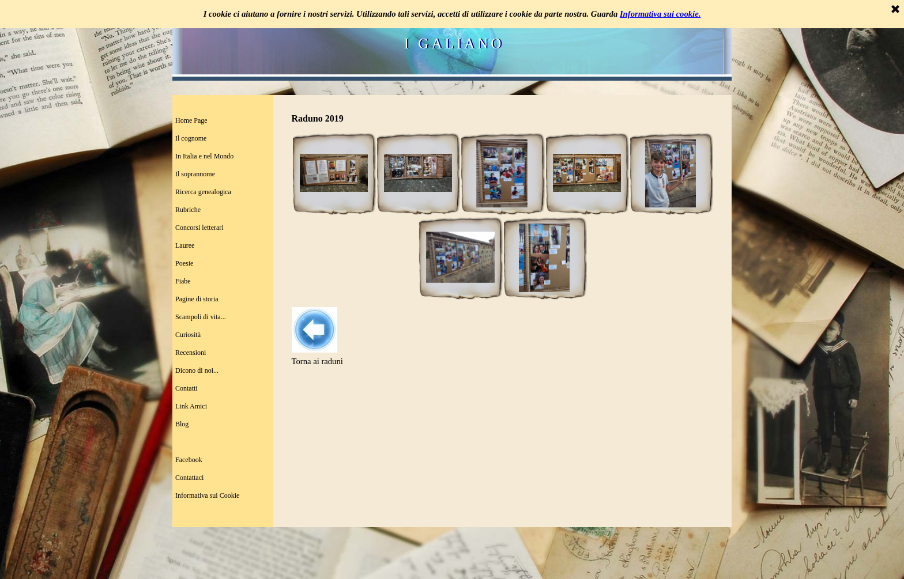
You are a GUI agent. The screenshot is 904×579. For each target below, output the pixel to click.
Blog (182, 424)
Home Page (191, 120)
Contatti (186, 388)
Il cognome (190, 138)
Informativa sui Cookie (207, 495)
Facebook (188, 460)
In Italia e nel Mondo (204, 156)
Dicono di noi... (197, 370)
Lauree (184, 245)
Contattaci (189, 478)
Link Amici (191, 406)
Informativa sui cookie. (660, 13)
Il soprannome (195, 174)
